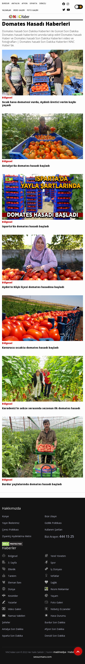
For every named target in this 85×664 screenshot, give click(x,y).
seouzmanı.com (42, 656)
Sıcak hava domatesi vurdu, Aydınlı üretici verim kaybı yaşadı (39, 103)
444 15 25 (66, 536)
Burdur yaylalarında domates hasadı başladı (32, 484)
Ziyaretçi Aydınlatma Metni (16, 536)
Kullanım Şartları (53, 529)
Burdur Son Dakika (55, 622)
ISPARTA (33, 3)
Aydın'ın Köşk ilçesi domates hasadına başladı (33, 286)
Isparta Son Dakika (12, 635)
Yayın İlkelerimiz (10, 523)
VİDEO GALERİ (19, 10)
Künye (5, 516)
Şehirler (6, 622)
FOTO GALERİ (32, 10)
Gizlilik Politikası (53, 523)
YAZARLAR (6, 10)
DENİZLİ (42, 3)
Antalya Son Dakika (12, 629)
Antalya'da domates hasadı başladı (26, 165)
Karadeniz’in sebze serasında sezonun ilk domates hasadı (41, 408)
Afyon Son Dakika (54, 629)
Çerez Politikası (10, 529)
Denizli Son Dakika (55, 635)
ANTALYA (16, 3)
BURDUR (5, 3)
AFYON (24, 3)
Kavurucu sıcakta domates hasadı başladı (30, 347)
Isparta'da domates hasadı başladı (25, 226)
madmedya (59, 652)
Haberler (73, 652)
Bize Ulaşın (51, 516)
